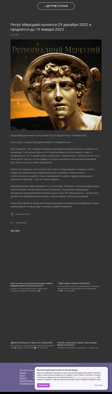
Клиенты (23, 372)
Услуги (22, 369)
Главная (22, 366)
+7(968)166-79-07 (72, 366)
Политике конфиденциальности (85, 377)
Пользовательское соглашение (32, 377)
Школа (35, 366)
